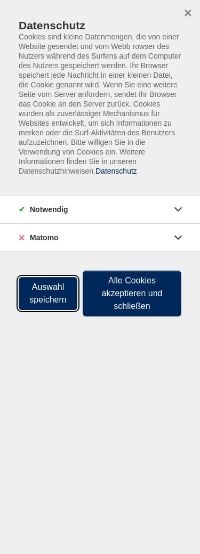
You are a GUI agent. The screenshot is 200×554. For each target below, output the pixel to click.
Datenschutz (116, 171)
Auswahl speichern (47, 293)
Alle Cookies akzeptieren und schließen (132, 293)
